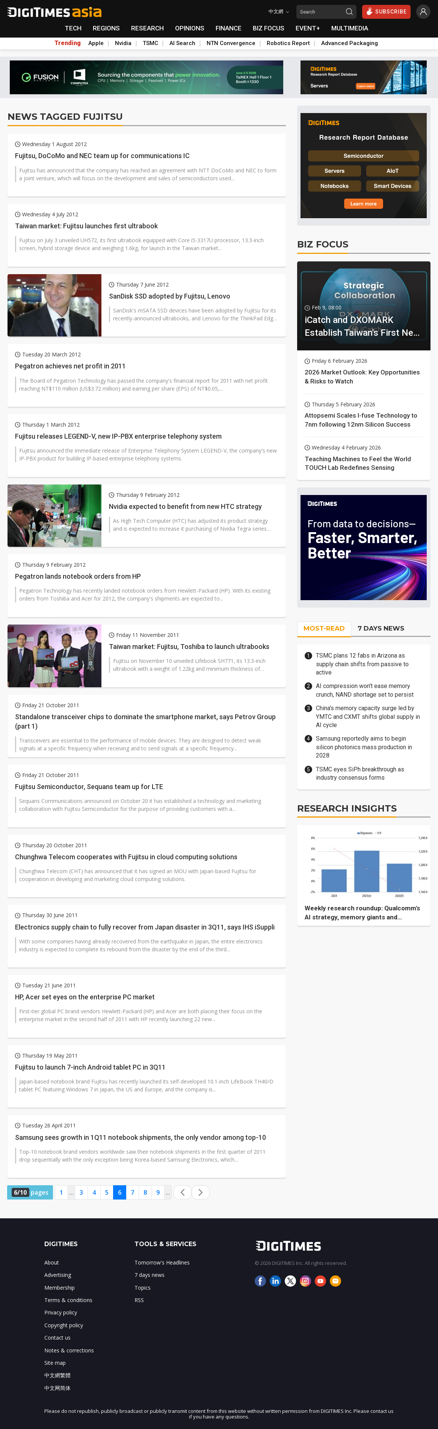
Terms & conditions (68, 1300)
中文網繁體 (57, 1375)
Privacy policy (60, 1312)
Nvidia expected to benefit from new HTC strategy (185, 506)
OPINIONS (189, 28)
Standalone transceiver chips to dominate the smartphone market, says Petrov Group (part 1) (145, 721)
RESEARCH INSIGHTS (347, 808)
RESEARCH (147, 28)
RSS (139, 1300)
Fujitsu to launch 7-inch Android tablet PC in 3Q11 (90, 1067)
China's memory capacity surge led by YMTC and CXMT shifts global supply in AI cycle (368, 717)
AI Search (182, 43)
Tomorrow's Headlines (162, 1262)
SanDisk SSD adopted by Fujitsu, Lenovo (169, 296)
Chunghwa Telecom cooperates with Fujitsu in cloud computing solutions (126, 857)
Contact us (57, 1337)
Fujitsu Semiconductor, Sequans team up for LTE (89, 787)
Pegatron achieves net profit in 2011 (70, 366)
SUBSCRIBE (386, 11)
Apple (96, 43)
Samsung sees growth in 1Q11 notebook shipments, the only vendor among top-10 (140, 1137)
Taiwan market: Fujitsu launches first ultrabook (86, 226)
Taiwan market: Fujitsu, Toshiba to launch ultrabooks (189, 646)
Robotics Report (288, 43)
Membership (59, 1287)
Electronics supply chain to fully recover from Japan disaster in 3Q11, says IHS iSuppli (145, 927)
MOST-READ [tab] (324, 628)
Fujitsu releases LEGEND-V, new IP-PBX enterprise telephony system (118, 436)
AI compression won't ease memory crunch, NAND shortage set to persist (365, 690)
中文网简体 (57, 1387)
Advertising (57, 1274)
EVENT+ (308, 28)
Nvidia (123, 43)
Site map (55, 1362)
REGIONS (106, 28)
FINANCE (229, 28)
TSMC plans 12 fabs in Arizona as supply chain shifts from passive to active (362, 664)
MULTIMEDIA (349, 28)
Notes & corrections (69, 1350)
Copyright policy (63, 1325)
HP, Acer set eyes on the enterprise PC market (85, 997)
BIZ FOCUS (268, 28)
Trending (67, 43)
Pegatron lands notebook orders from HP (78, 576)
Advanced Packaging (349, 43)
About (51, 1262)
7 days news (149, 1274)
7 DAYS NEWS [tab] (381, 628)
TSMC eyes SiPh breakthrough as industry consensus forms (360, 773)
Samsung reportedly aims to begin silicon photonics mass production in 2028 (364, 747)
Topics (142, 1287)
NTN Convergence (231, 43)
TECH (73, 28)
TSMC (150, 43)
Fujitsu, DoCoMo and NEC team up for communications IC (102, 156)
